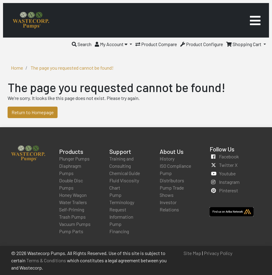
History (167, 158)
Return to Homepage (33, 112)
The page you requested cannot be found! (72, 68)
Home (17, 68)
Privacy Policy (218, 253)
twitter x (228, 165)
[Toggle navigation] (255, 20)
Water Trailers (73, 202)
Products (71, 151)
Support (120, 151)
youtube (227, 173)
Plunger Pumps (74, 158)
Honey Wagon (73, 195)
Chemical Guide (124, 173)
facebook (229, 156)
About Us (172, 151)
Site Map (192, 253)
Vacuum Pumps (75, 224)
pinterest (228, 190)
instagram (229, 182)
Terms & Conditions (46, 260)
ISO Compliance (175, 166)
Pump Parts (71, 231)
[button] (81, 44)
